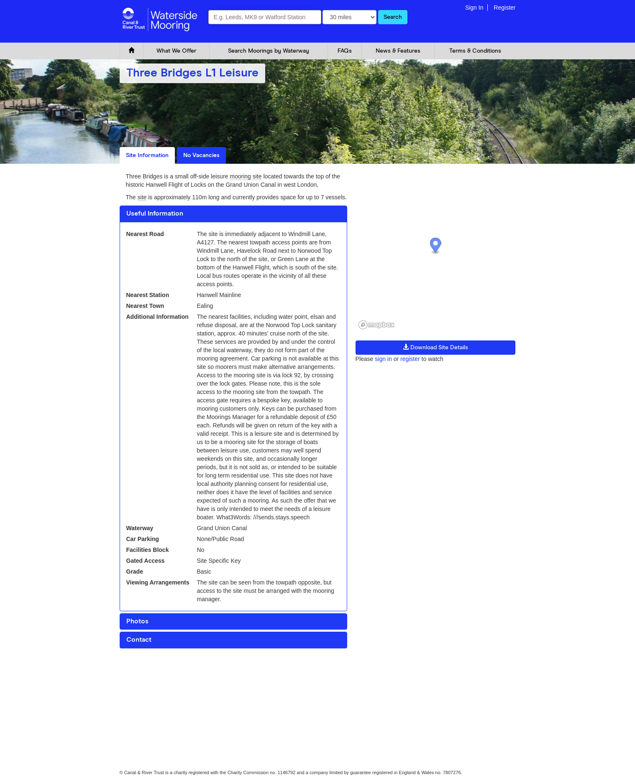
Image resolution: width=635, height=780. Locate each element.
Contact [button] (138, 639)
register (410, 359)
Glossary (211, 672)
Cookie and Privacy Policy (146, 672)
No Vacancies (201, 155)
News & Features (398, 51)
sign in (383, 359)
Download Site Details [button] (435, 347)
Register (504, 7)
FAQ (187, 672)
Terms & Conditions (475, 51)
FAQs (345, 51)
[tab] (233, 214)
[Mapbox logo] (376, 325)
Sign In (474, 7)
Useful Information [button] (154, 213)
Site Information (147, 155)
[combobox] (265, 17)
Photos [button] (137, 621)
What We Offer (176, 51)
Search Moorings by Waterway (268, 51)
